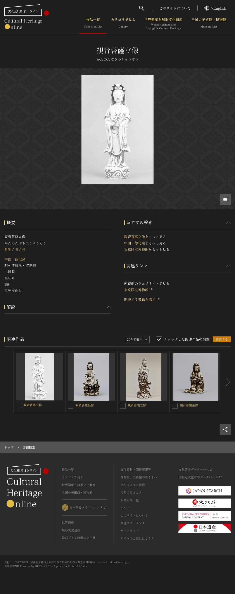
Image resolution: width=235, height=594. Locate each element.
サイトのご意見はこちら (137, 538)
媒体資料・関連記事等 (135, 469)
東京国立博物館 (136, 249)
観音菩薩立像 (134, 236)
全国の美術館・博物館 (208, 24)
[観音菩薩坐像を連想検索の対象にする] (70, 406)
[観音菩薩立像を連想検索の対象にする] (18, 405)
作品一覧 (93, 24)
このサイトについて (175, 8)
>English (215, 8)
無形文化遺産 (71, 530)
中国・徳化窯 (14, 259)
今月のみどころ (131, 492)
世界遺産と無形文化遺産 (163, 24)
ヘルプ (125, 508)
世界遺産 (68, 522)
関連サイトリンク (132, 523)
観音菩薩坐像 (85, 405)
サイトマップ (129, 530)
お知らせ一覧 (129, 500)
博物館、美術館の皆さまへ (138, 477)
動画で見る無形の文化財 (78, 537)
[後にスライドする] (226, 382)
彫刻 (7, 249)
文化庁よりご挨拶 (132, 485)
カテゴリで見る (123, 24)
